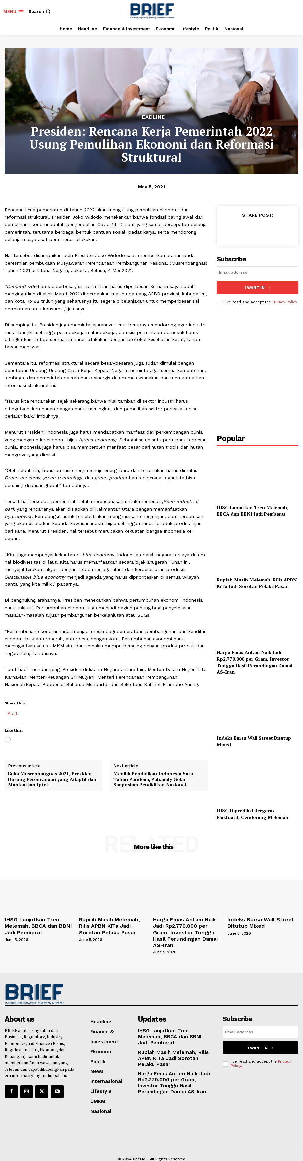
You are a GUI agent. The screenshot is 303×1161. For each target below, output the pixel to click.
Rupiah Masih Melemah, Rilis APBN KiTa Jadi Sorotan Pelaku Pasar (257, 582)
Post (12, 713)
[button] (40, 11)
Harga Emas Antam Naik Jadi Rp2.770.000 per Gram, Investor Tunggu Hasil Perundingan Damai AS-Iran (254, 661)
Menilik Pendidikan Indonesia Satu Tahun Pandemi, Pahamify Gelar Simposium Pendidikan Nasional (153, 779)
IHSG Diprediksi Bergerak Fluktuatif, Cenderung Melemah (252, 812)
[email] (257, 272)
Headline (151, 117)
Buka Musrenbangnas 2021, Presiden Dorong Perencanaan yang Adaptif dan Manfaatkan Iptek (52, 779)
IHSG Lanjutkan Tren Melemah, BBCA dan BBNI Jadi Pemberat (252, 509)
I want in (257, 287)
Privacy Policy (284, 301)
